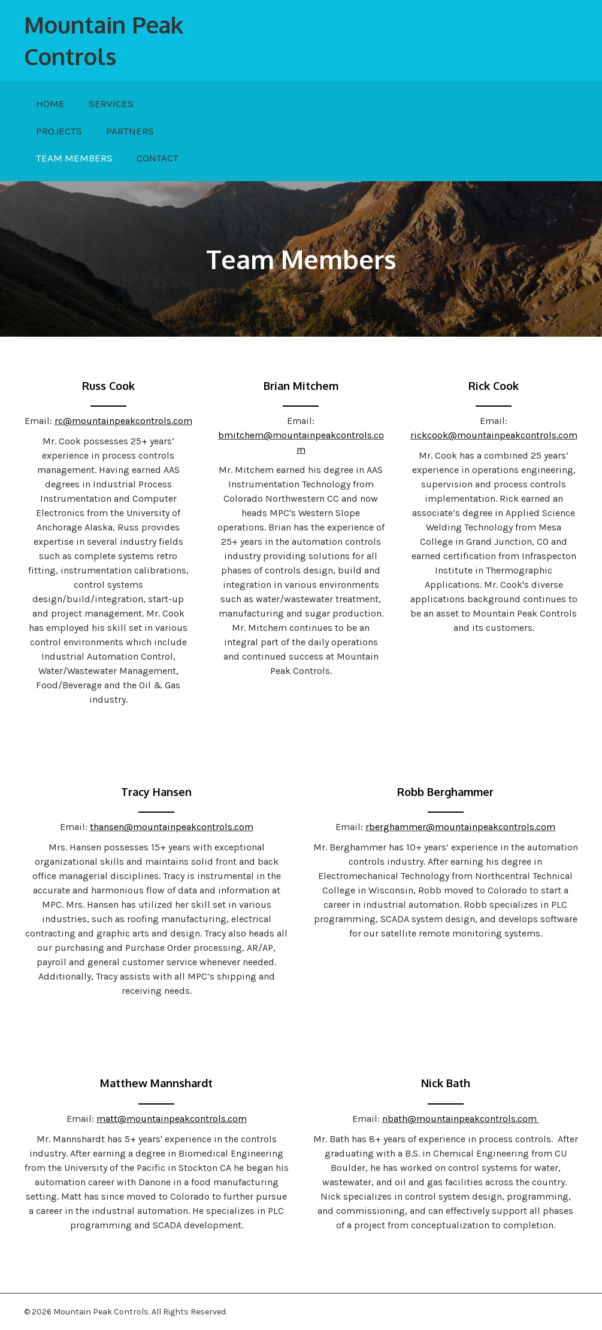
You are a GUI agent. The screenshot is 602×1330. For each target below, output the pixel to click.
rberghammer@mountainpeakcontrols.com (460, 826)
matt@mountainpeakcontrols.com (171, 1118)
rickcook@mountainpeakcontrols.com (493, 435)
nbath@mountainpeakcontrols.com (460, 1118)
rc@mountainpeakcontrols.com (123, 420)
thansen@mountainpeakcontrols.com (171, 826)
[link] (50, 104)
